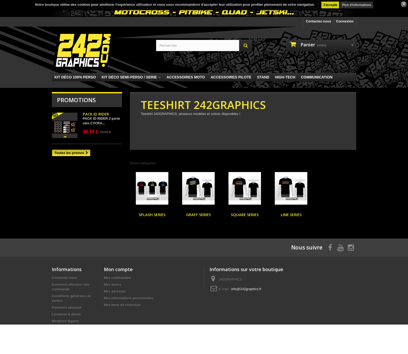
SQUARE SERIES (245, 214)
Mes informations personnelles (129, 298)
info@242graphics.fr (246, 289)
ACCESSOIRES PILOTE (231, 77)
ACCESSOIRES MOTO (186, 77)
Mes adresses (115, 291)
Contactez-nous (318, 21)
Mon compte (118, 269)
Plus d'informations (356, 5)
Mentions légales (65, 321)
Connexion (345, 21)
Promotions (76, 100)
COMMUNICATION (317, 77)
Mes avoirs (112, 284)
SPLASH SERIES (152, 214)
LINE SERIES (291, 214)
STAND (263, 77)
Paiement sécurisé (66, 307)
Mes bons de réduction (122, 305)
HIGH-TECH (285, 77)
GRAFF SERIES (198, 214)
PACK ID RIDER (96, 114)
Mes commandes (117, 278)
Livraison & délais (66, 314)
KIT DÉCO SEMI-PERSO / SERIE (131, 77)
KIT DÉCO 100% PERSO (75, 77)
